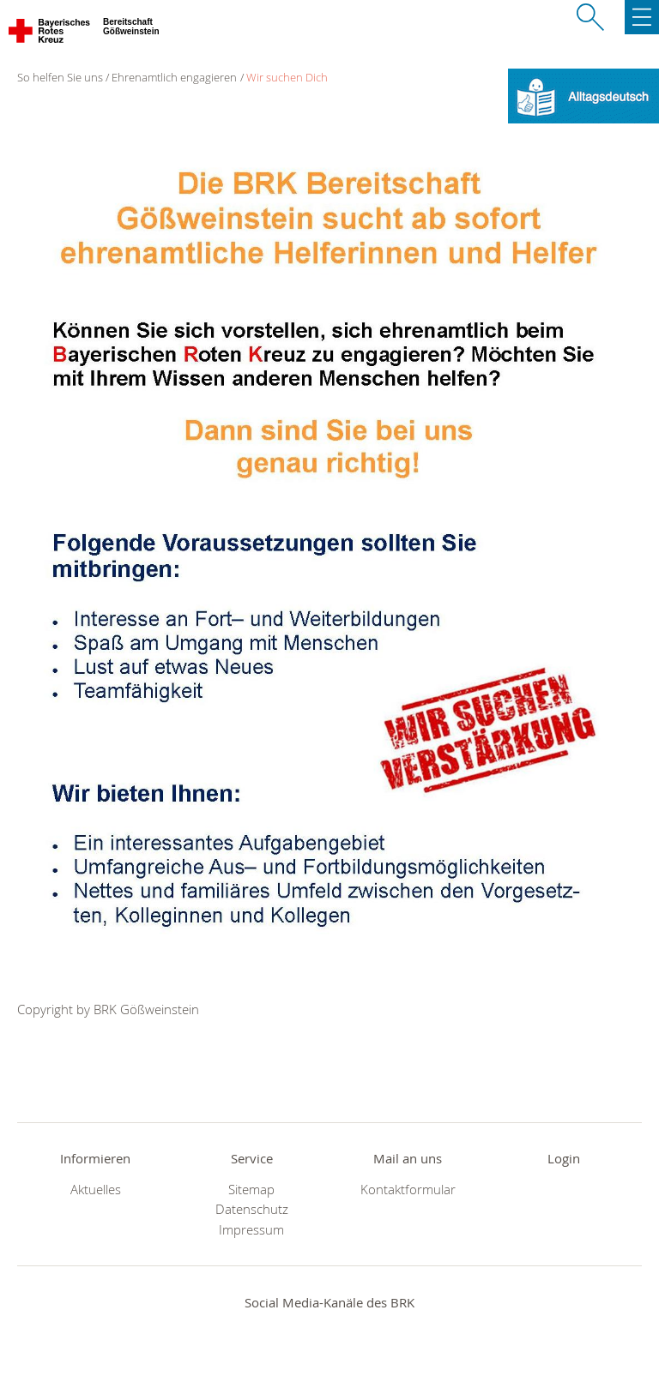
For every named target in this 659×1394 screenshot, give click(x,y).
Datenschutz (251, 1209)
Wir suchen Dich (287, 77)
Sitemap (251, 1189)
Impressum (251, 1230)
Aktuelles (95, 1189)
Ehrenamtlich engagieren (174, 77)
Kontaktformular (408, 1189)
